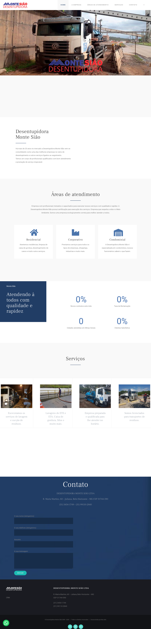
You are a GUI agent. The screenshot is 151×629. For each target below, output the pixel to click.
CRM (8, 598)
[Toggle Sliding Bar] (144, 5)
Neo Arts (103, 619)
